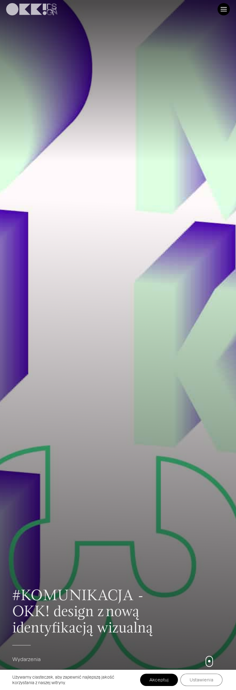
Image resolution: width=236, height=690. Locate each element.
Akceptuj (159, 679)
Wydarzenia (26, 659)
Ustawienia (201, 679)
